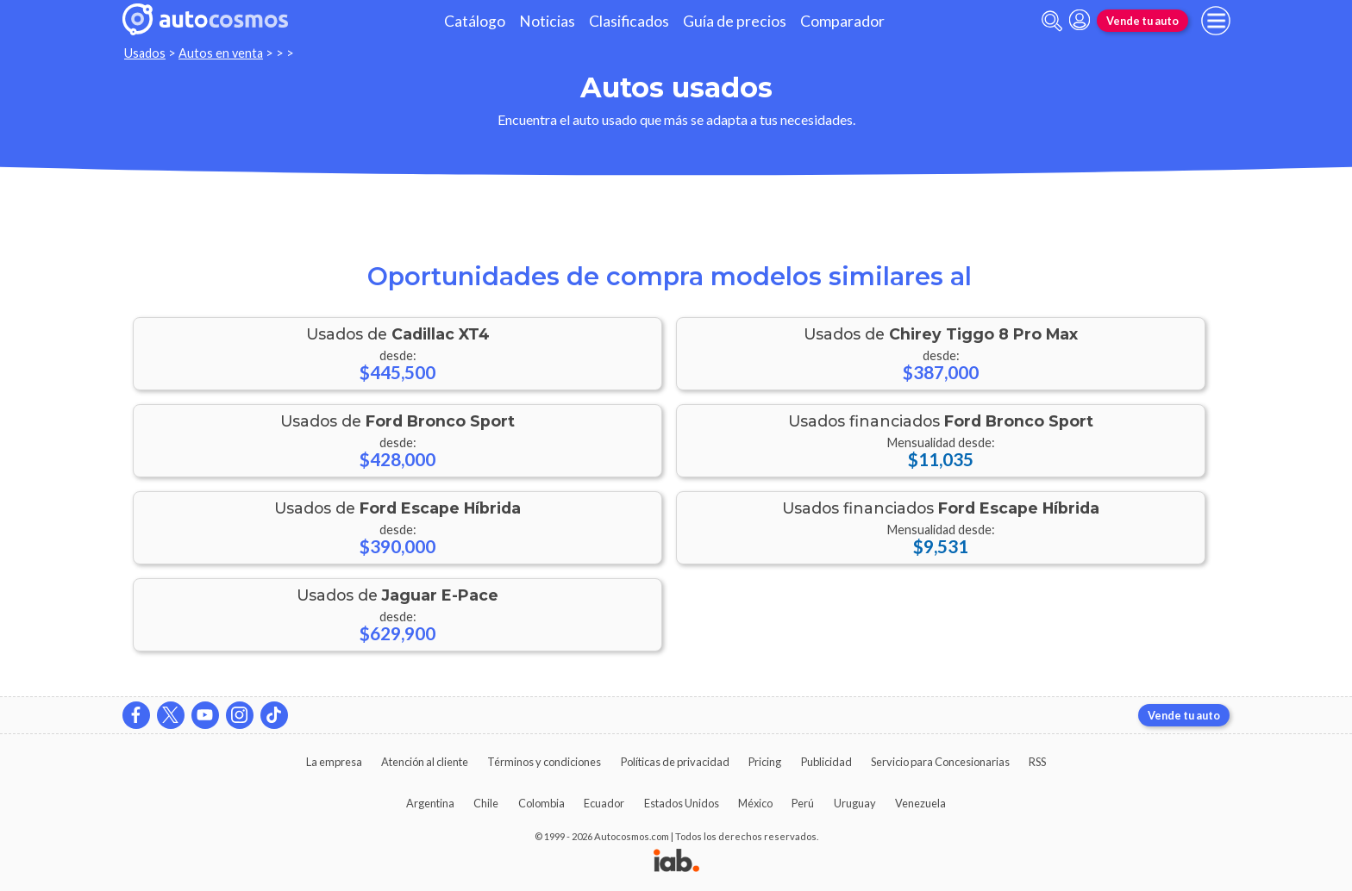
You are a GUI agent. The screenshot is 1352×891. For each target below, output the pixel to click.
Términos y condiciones (544, 762)
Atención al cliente (424, 762)
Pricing (764, 762)
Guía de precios (734, 21)
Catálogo (474, 21)
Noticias (547, 21)
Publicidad (826, 762)
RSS (1037, 762)
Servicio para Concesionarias (940, 762)
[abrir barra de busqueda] (1052, 21)
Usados (145, 53)
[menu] (1215, 20)
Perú (803, 803)
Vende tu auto (1142, 21)
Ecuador (604, 803)
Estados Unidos (681, 803)
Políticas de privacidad (675, 762)
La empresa (334, 762)
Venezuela (920, 803)
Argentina (430, 803)
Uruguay (855, 803)
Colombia (541, 803)
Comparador (842, 21)
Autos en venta (220, 53)
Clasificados (629, 21)
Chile (485, 803)
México (755, 803)
